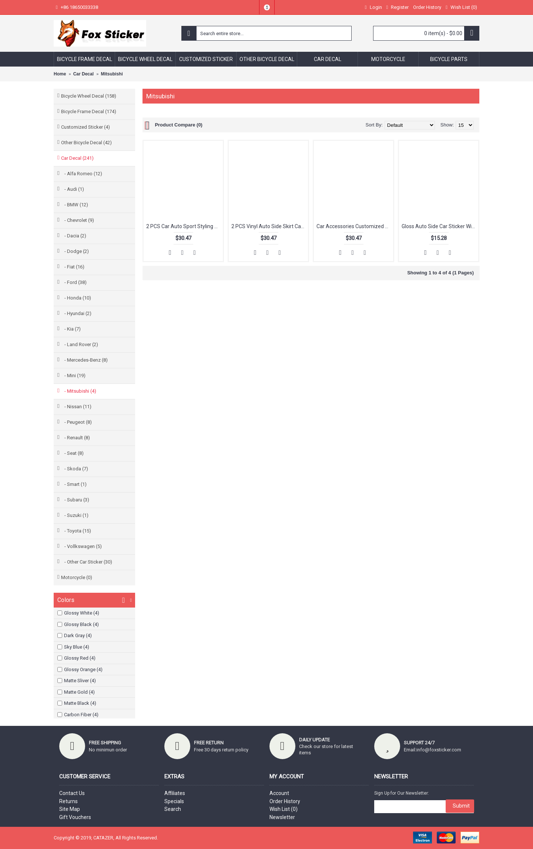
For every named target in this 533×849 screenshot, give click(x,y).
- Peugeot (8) (76, 422)
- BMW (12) (74, 204)
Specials (174, 801)
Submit (460, 805)
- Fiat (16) (72, 267)
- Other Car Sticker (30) (86, 562)
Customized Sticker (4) (85, 127)
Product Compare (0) (178, 125)
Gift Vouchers (75, 817)
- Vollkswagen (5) (81, 546)
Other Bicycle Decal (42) (86, 142)
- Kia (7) (71, 329)
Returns (68, 801)
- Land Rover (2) (79, 344)
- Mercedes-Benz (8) (84, 360)
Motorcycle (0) (76, 577)
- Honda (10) (76, 298)
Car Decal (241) (77, 158)
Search (172, 809)
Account (279, 793)
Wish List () (283, 809)
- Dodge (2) (75, 251)
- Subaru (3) (75, 500)
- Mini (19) (73, 375)
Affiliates (174, 793)
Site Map (69, 809)
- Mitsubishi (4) (78, 391)
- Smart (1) (74, 484)
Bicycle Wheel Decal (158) (88, 96)
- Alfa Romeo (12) (81, 173)
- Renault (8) (75, 437)
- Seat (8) (72, 453)
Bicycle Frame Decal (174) (88, 111)
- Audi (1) (72, 189)
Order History (284, 801)
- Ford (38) (74, 282)
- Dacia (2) (73, 236)
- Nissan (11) (76, 406)
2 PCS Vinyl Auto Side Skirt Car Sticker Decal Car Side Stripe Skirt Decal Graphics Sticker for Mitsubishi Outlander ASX (269, 226)
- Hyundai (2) (76, 313)
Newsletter (282, 817)
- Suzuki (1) (74, 515)
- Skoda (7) (74, 468)
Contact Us (72, 793)
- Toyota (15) (76, 531)
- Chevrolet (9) (77, 220)
